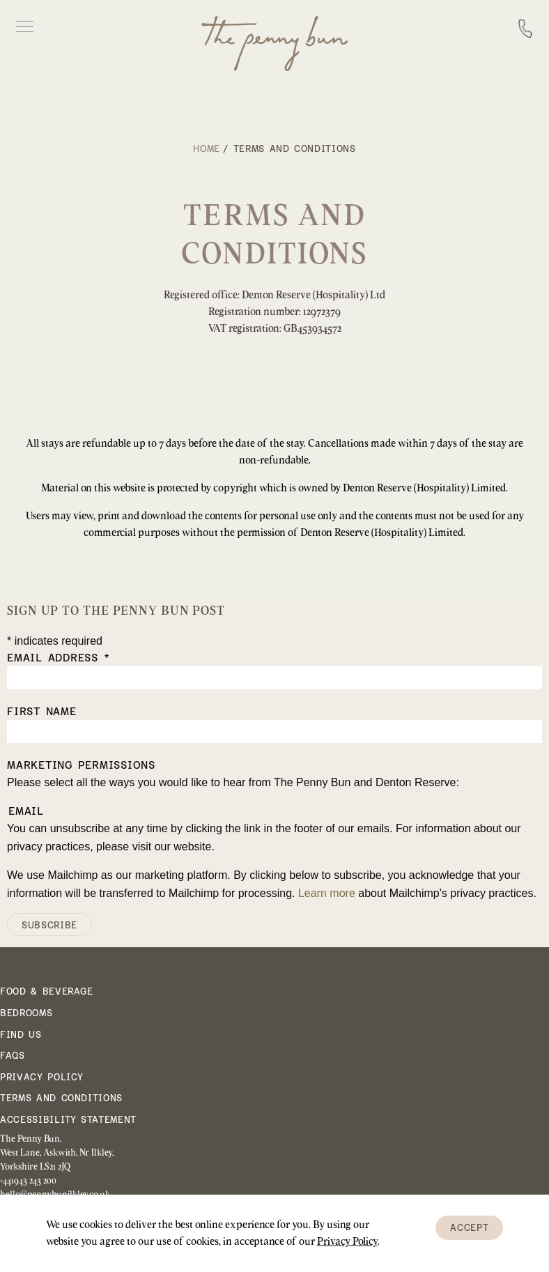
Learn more (326, 893)
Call (525, 26)
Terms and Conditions (61, 1098)
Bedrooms (26, 1013)
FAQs (12, 1055)
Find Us (21, 1034)
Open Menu (25, 26)
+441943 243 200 (28, 1180)
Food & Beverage (46, 991)
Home (206, 149)
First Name (42, 711)
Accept (469, 1228)
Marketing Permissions (81, 765)
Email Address (58, 658)
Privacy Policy (42, 1077)
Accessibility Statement (68, 1119)
